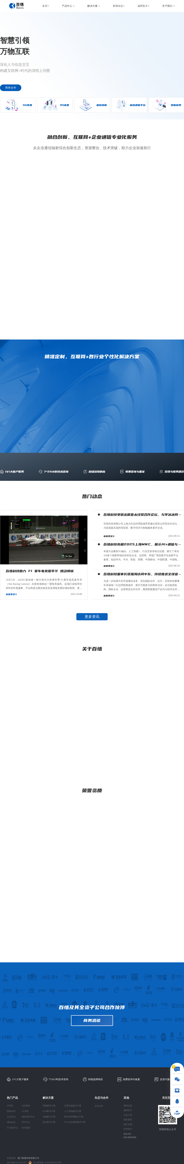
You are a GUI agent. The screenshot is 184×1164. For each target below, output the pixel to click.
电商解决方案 (49, 1106)
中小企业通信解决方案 (75, 1122)
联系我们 (128, 1129)
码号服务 (26, 1128)
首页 (44, 6)
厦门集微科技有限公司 (28, 1158)
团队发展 (128, 1124)
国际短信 (11, 1111)
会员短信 (11, 1117)
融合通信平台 (28, 1117)
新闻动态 (118, 6)
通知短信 (11, 1122)
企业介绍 (128, 1115)
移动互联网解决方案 (73, 1117)
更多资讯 (92, 617)
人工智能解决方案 (72, 1111)
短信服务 (26, 1106)
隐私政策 (128, 1119)
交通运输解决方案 (72, 1106)
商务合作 (10, 87)
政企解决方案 (49, 1122)
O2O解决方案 (49, 1111)
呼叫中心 (26, 1122)
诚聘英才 (143, 6)
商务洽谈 (92, 1020)
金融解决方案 (49, 1117)
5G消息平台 (12, 1128)
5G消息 (25, 1111)
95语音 (10, 1106)
